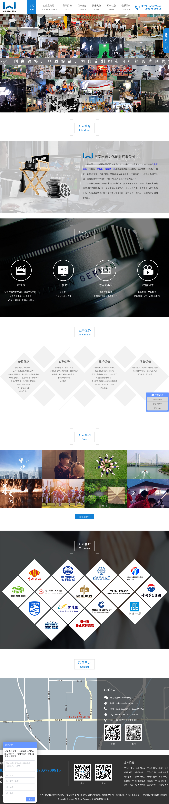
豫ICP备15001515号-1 (101, 799)
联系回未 (125, 8)
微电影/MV (105, 285)
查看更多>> (84, 517)
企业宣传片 (48, 8)
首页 (31, 8)
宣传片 (21, 285)
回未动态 (111, 8)
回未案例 (96, 8)
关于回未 (67, 8)
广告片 (63, 285)
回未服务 (81, 8)
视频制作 (148, 285)
